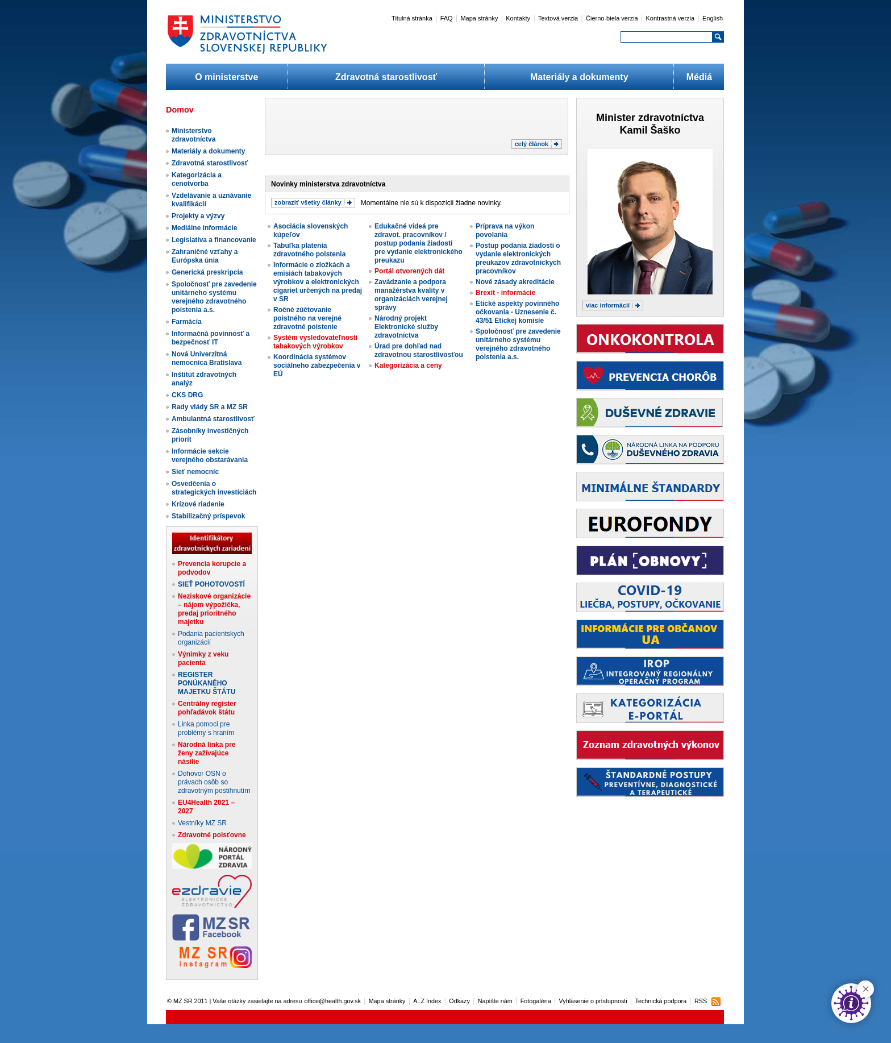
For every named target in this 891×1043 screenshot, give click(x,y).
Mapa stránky (479, 18)
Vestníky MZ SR (202, 823)
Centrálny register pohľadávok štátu (207, 708)
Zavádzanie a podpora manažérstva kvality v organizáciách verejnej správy (411, 294)
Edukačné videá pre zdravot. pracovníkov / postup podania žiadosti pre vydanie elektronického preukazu (418, 243)
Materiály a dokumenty (579, 77)
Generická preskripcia (207, 272)
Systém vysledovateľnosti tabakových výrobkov (315, 342)
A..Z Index (427, 1001)
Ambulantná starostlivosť (213, 419)
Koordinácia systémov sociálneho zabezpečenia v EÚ (316, 365)
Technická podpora (661, 1001)
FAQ (446, 18)
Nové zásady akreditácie (515, 282)
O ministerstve (226, 77)
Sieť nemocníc (195, 472)
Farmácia (187, 322)
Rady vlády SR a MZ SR (210, 407)
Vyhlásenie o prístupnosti (593, 1001)
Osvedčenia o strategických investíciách (214, 488)
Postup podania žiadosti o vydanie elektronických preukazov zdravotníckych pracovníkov (518, 258)
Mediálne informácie (204, 228)
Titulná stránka (412, 18)
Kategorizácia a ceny (408, 365)
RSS (700, 1001)
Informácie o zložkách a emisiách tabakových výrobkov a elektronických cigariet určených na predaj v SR (317, 282)
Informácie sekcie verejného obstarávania (210, 455)
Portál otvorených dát (409, 271)
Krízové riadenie (198, 504)
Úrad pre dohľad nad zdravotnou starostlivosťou (418, 350)
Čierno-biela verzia (612, 18)
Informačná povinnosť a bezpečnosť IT (210, 338)
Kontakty (518, 18)
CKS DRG (187, 395)
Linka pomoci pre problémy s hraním (206, 728)
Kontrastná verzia (670, 18)
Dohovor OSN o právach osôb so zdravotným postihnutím (214, 782)
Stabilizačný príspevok (208, 516)
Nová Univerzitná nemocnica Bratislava (207, 358)
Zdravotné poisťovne (212, 835)
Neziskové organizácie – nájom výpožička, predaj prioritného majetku (214, 609)
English (712, 18)
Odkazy (459, 1001)
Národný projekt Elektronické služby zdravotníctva (406, 326)
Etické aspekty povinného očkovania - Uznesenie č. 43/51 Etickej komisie (517, 312)
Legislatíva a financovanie (214, 240)
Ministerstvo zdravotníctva (193, 135)
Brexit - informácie (505, 293)
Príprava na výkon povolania (505, 230)
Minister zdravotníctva (650, 117)
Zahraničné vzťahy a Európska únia (205, 256)
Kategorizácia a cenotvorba (197, 179)
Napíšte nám (495, 1001)
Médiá (699, 77)
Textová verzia (558, 18)
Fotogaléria (536, 1001)
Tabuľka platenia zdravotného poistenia (309, 250)
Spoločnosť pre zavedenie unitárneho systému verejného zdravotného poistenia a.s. (214, 297)
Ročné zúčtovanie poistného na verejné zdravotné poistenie (307, 318)
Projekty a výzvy (198, 216)
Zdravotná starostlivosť (386, 77)
